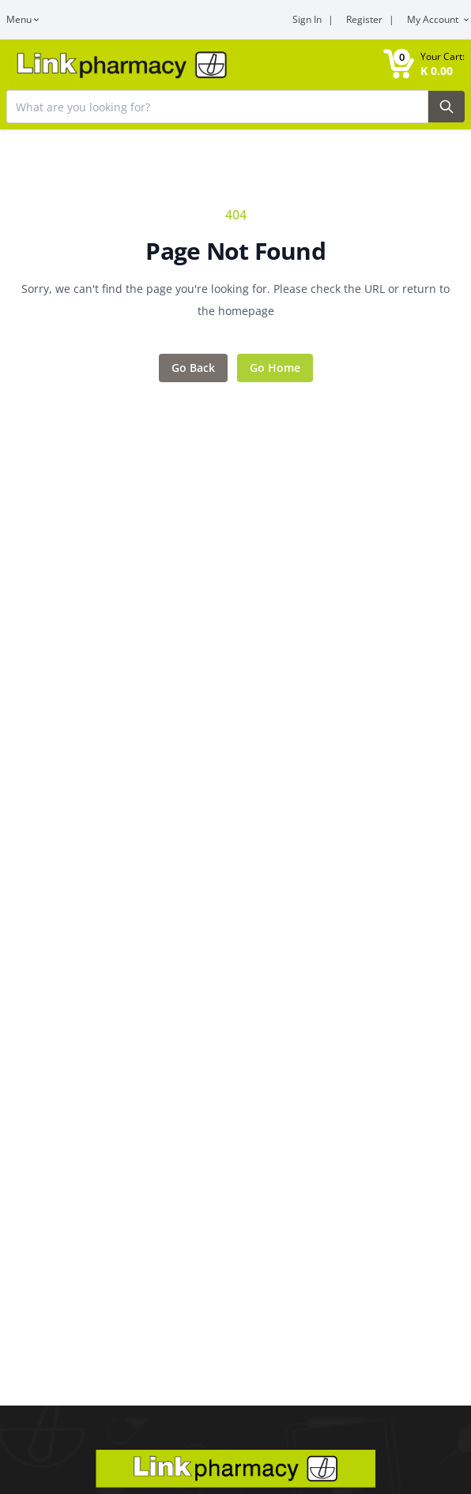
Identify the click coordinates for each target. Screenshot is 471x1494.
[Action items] (235, 368)
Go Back (193, 367)
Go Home (275, 367)
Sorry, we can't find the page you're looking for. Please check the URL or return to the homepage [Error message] (235, 299)
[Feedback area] (235, 294)
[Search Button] (446, 106)
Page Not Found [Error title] (235, 251)
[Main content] (235, 703)
